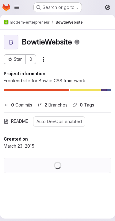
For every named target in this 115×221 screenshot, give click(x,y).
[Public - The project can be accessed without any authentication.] (77, 42)
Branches (52, 104)
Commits (18, 104)
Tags (83, 104)
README (16, 121)
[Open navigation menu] (17, 7)
